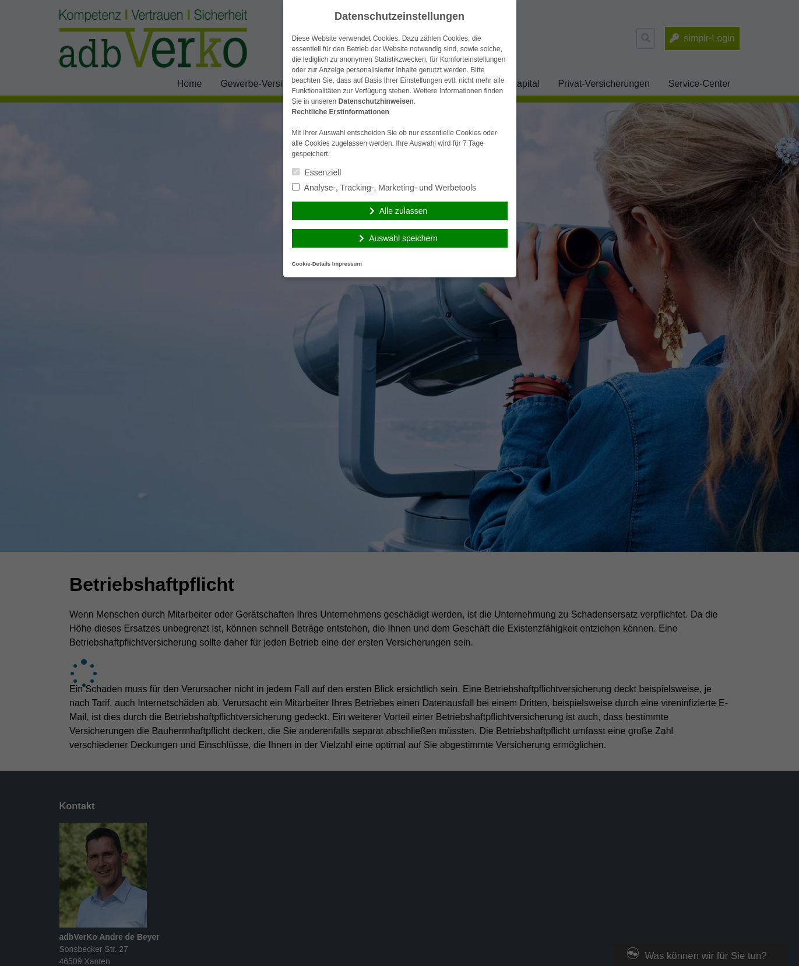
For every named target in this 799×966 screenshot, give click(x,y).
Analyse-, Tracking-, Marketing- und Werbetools (384, 187)
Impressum (347, 263)
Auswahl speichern (403, 238)
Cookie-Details (311, 263)
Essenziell (317, 172)
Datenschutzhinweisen (376, 101)
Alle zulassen (403, 211)
